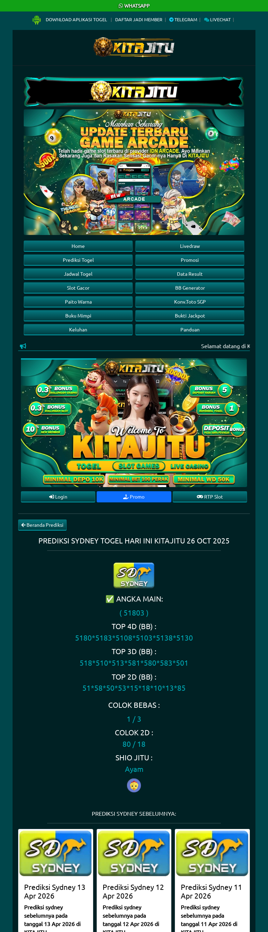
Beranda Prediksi (42, 525)
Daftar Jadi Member (138, 19)
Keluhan (78, 329)
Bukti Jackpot (190, 315)
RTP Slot (210, 496)
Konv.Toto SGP (190, 301)
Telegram (183, 19)
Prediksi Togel (78, 260)
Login (58, 496)
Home (78, 246)
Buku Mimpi (78, 315)
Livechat (217, 19)
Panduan (190, 329)
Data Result (190, 274)
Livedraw (190, 246)
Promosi (190, 260)
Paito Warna (78, 301)
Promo (133, 496)
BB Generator (190, 287)
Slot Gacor (78, 287)
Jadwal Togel (78, 274)
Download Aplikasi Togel (69, 19)
